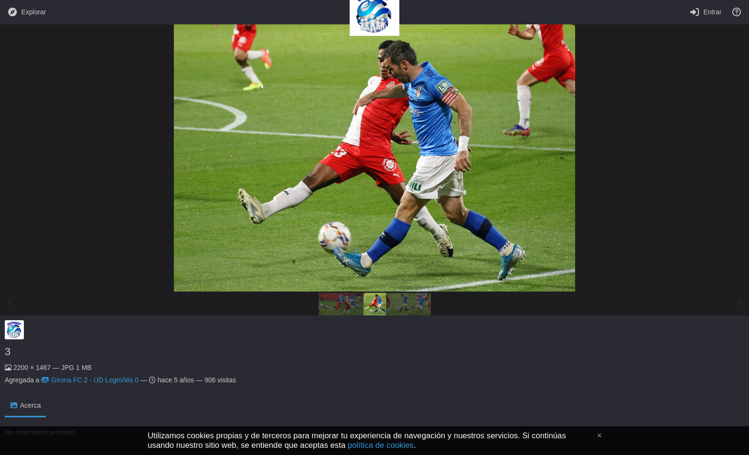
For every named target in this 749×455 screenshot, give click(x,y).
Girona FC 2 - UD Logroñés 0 (90, 380)
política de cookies (381, 445)
